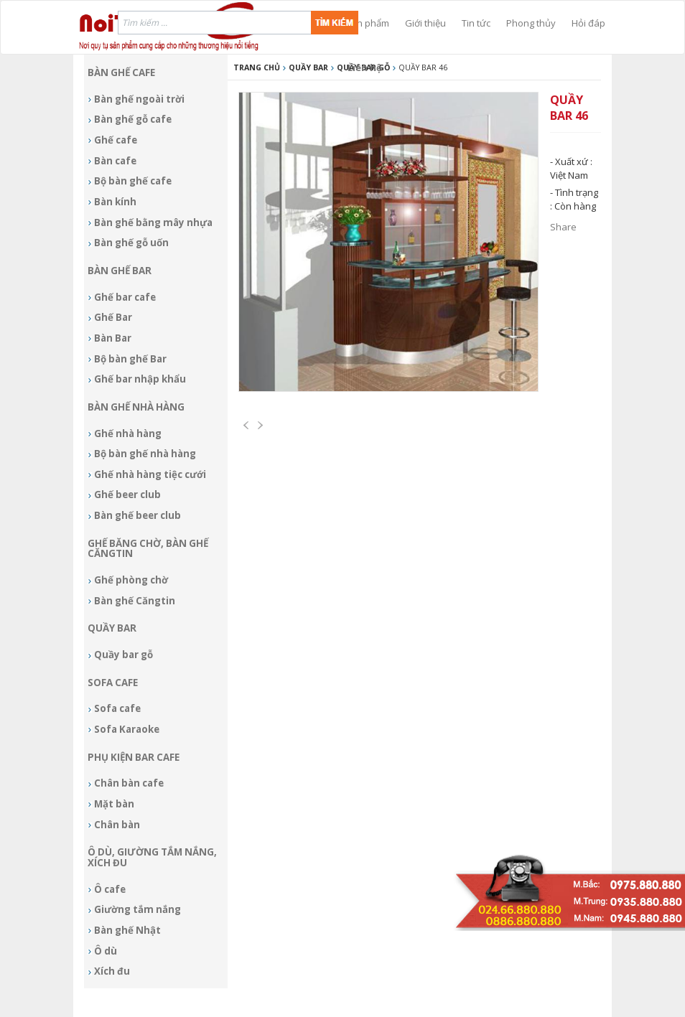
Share (563, 226)
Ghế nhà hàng (128, 433)
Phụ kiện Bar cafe (134, 757)
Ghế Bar (113, 317)
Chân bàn (117, 824)
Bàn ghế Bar (120, 270)
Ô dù (105, 951)
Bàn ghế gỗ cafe (133, 119)
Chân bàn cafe (129, 783)
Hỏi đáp (588, 23)
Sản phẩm (367, 23)
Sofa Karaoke (126, 729)
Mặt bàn (114, 803)
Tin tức (476, 23)
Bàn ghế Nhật (127, 930)
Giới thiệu (425, 23)
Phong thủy (531, 23)
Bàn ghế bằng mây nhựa (153, 222)
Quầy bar (112, 628)
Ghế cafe (115, 139)
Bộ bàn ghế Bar (130, 358)
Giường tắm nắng (137, 909)
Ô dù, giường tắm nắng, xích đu (152, 857)
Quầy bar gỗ (123, 654)
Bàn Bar (112, 338)
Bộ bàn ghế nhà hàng (145, 453)
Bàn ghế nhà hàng (136, 406)
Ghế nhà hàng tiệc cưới (150, 474)
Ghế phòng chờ (131, 579)
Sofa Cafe (113, 682)
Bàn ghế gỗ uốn (131, 242)
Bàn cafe (115, 160)
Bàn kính (115, 201)
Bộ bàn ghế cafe (133, 180)
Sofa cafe (117, 708)
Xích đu (112, 971)
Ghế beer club (127, 494)
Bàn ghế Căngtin (134, 600)
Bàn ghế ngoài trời (139, 99)
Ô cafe (110, 889)
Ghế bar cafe (125, 297)
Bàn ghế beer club (137, 515)
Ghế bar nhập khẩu (140, 378)
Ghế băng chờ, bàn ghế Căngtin (148, 549)
